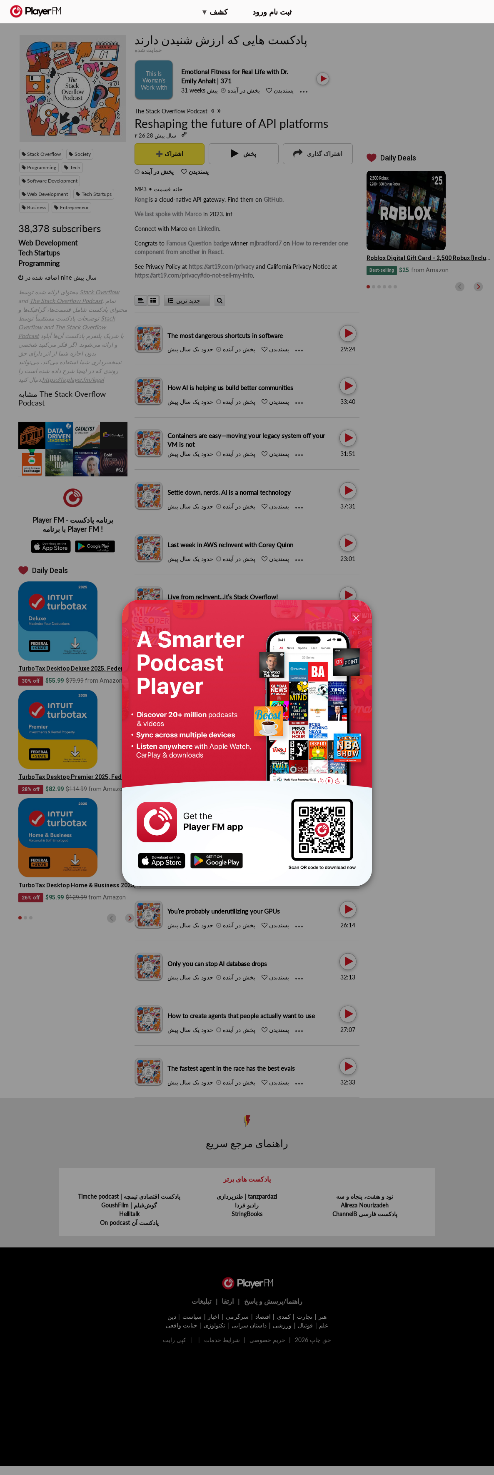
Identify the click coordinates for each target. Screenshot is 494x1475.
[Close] (356, 617)
